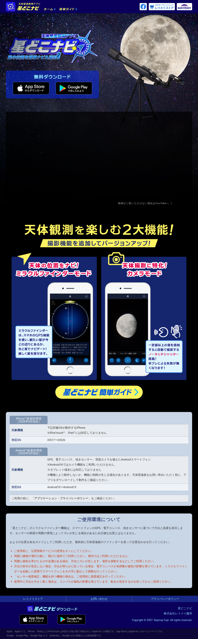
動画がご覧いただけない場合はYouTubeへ (143, 203)
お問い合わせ (99, 599)
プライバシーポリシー (165, 599)
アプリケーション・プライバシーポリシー (61, 498)
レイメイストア (33, 599)
